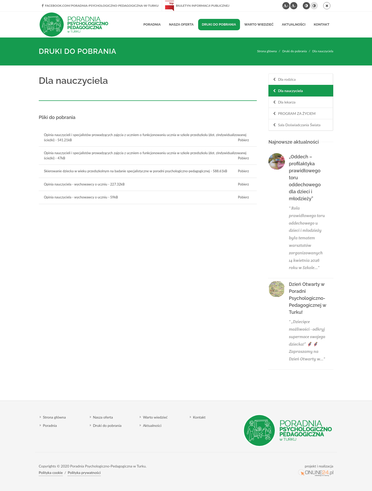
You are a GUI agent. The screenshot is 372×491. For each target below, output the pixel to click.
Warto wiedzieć (155, 417)
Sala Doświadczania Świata (296, 125)
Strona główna (267, 51)
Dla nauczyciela (287, 91)
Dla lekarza (284, 102)
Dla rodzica (284, 79)
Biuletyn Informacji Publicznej (197, 6)
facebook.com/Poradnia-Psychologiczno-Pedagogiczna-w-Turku (100, 6)
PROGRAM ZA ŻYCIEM (293, 113)
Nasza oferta (103, 417)
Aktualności (152, 425)
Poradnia (50, 425)
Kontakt (199, 417)
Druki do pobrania (294, 51)
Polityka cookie (51, 472)
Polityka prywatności (84, 472)
